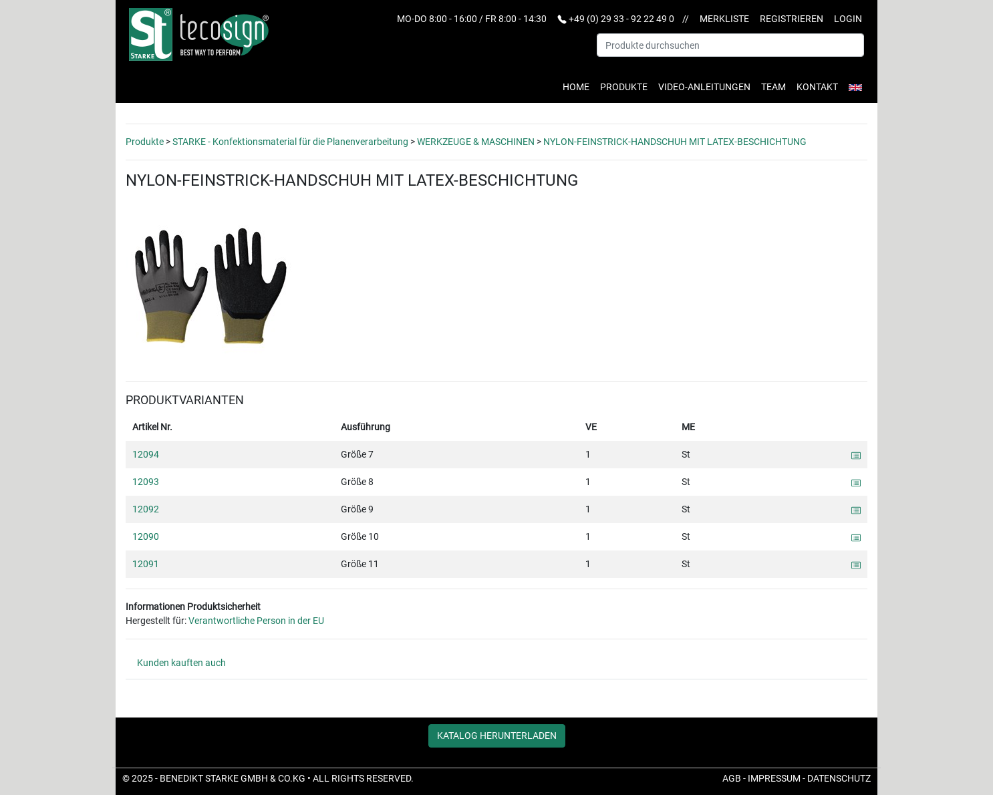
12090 (145, 536)
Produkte (624, 87)
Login (848, 18)
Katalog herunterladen (497, 735)
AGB (731, 778)
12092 (145, 509)
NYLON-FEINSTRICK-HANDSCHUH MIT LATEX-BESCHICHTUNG (675, 141)
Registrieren (791, 18)
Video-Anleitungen (704, 87)
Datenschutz (839, 778)
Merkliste (724, 18)
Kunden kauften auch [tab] (181, 662)
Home (576, 87)
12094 (145, 454)
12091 (145, 564)
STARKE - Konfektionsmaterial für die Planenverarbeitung (290, 141)
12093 (145, 481)
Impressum (774, 778)
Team (773, 87)
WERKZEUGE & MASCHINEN (476, 141)
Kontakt (817, 87)
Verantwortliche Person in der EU (256, 620)
